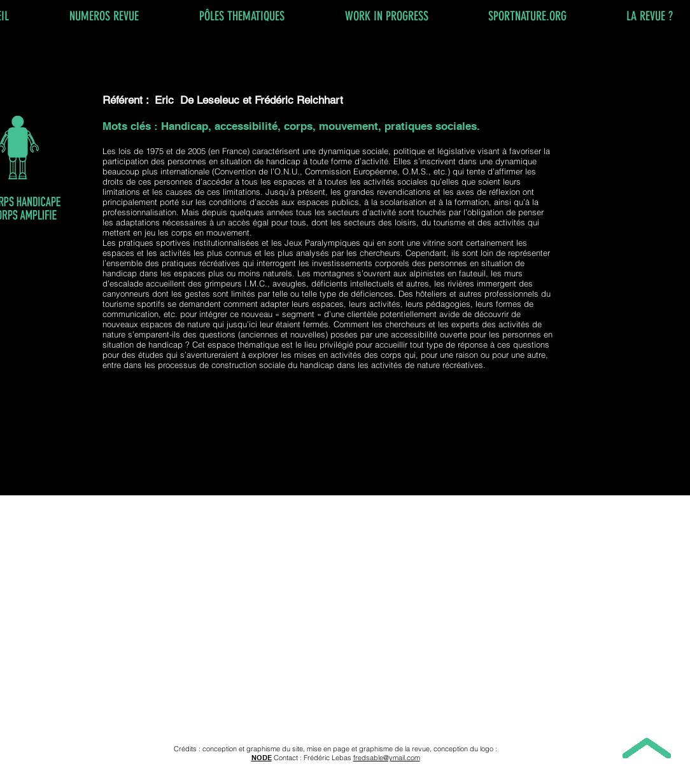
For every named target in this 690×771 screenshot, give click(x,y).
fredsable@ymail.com (386, 757)
